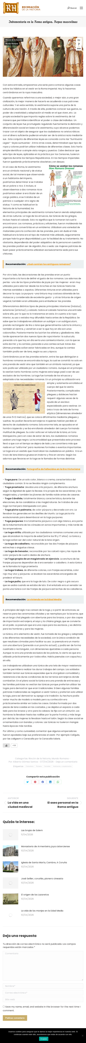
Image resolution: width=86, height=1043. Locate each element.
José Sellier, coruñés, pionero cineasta (42, 878)
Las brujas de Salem (32, 830)
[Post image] (10, 834)
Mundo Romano (11, 44)
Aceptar (43, 1039)
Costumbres (30, 766)
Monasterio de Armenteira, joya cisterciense (45, 846)
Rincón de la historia (13, 40)
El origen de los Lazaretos (35, 894)
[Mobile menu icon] (81, 8)
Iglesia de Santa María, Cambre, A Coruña (44, 862)
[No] (82, 1035)
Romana (39, 766)
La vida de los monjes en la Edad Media (42, 910)
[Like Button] (6, 745)
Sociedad (47, 766)
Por (23, 761)
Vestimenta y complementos (62, 766)
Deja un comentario (66, 761)
